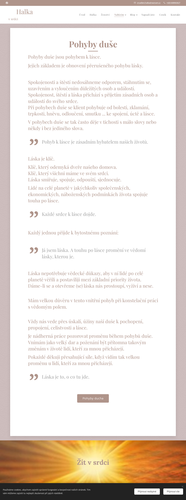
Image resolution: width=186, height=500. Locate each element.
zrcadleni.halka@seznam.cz (148, 2)
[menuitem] (82, 14)
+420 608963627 (173, 2)
